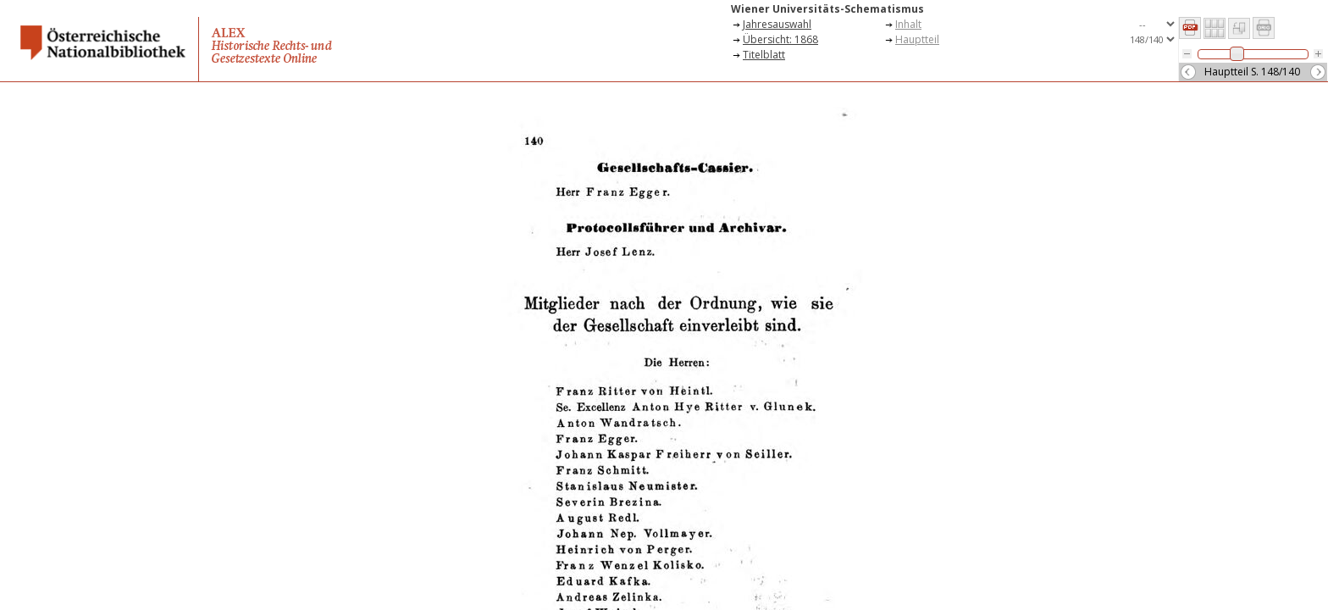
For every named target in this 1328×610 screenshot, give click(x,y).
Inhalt (908, 24)
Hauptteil (917, 39)
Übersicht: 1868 (780, 39)
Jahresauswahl (777, 24)
